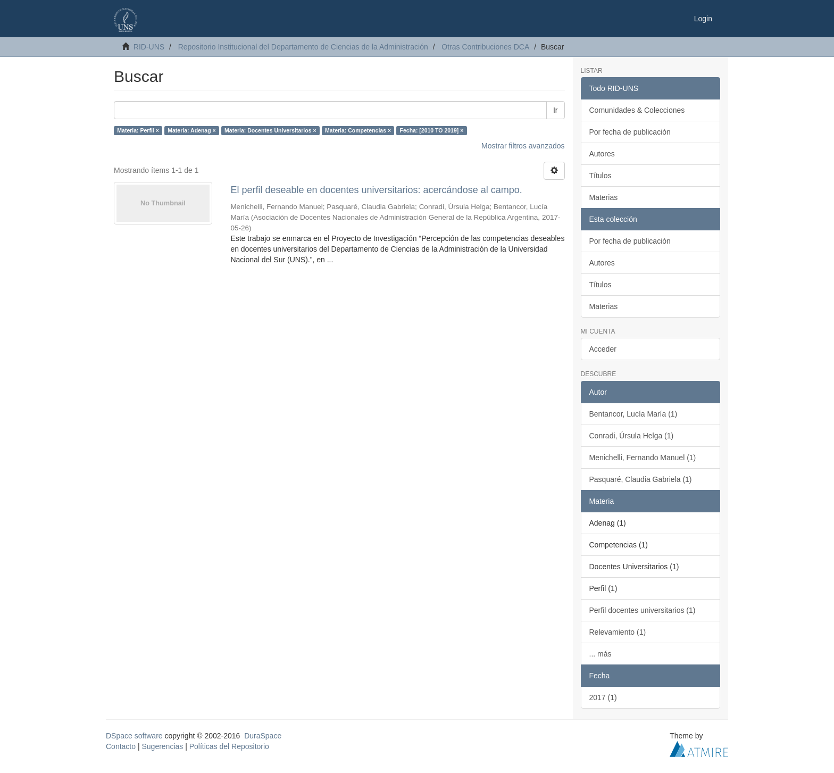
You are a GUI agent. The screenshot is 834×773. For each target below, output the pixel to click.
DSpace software (134, 736)
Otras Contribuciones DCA (485, 47)
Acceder (602, 349)
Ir (555, 110)
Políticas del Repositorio (229, 746)
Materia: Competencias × (358, 130)
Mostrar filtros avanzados (522, 146)
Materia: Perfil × (138, 130)
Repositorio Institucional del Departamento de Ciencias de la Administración (303, 47)
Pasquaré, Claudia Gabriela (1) (640, 479)
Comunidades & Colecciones (637, 110)
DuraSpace (262, 736)
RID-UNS (149, 47)
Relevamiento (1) (617, 632)
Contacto (121, 746)
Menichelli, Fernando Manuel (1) (642, 457)
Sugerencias (162, 746)
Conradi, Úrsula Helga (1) (631, 435)
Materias (603, 197)
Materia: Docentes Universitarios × (270, 130)
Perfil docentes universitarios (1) (642, 610)
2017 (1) (603, 697)
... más (600, 654)
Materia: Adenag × (191, 130)
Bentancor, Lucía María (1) (633, 414)
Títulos (600, 175)
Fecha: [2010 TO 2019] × (432, 130)
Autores (602, 153)
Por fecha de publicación (630, 132)
